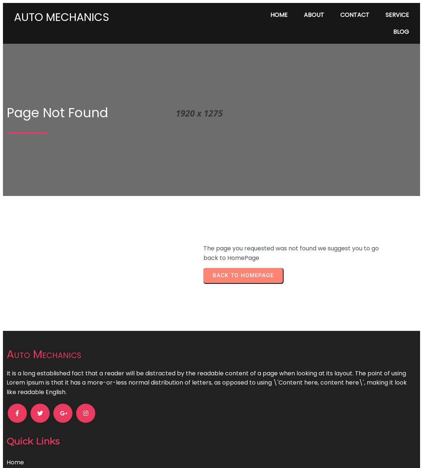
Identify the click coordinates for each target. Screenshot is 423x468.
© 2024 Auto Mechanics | (186, 454)
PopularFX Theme (248, 454)
